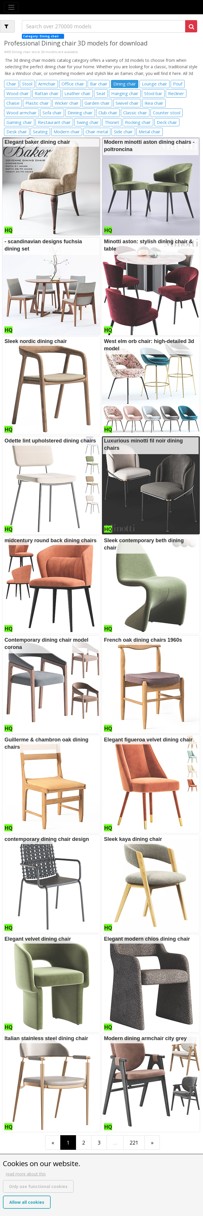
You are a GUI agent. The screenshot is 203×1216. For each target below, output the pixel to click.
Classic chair (135, 113)
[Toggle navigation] (11, 7)
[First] (53, 1142)
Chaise (13, 103)
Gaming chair (19, 122)
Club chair (107, 113)
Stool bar (153, 93)
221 (134, 1142)
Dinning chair (80, 113)
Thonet (112, 122)
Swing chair (88, 122)
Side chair (123, 131)
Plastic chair (37, 103)
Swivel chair (127, 103)
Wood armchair (21, 113)
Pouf (177, 84)
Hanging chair (124, 93)
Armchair (47, 84)
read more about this (26, 1174)
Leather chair (77, 93)
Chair (11, 84)
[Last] (152, 1142)
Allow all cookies (26, 1202)
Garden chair (97, 103)
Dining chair (124, 84)
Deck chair (167, 122)
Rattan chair (47, 93)
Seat (100, 93)
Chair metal (97, 131)
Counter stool (166, 113)
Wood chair (17, 93)
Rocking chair (138, 122)
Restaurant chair (54, 122)
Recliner (176, 93)
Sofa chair (52, 113)
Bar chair (98, 84)
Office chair (72, 84)
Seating (40, 131)
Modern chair (67, 131)
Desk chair (16, 131)
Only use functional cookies (38, 1186)
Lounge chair (154, 84)
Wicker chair (67, 103)
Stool (27, 84)
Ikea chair (153, 103)
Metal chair (149, 131)
